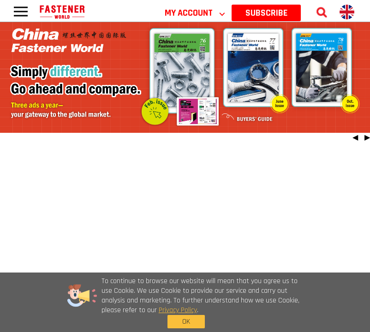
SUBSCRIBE (266, 13)
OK (285, 304)
